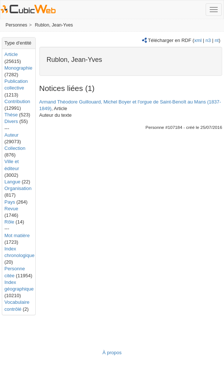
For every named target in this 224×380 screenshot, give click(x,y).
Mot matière (17, 235)
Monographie (18, 68)
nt (217, 40)
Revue (11, 208)
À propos (111, 352)
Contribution (17, 101)
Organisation (18, 188)
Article (11, 54)
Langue (12, 181)
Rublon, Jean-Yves (54, 25)
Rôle (9, 222)
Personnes (16, 25)
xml (198, 40)
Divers (11, 121)
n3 (208, 40)
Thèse (11, 114)
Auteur (11, 135)
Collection (14, 148)
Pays (9, 202)
